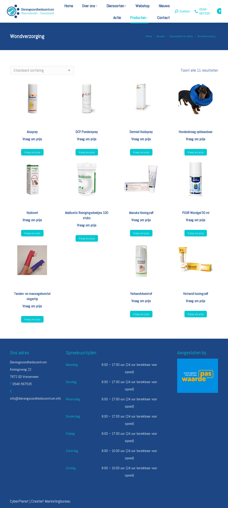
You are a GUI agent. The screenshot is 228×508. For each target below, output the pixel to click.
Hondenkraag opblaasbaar (195, 132)
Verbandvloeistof (141, 294)
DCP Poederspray (87, 132)
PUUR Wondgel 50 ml (195, 213)
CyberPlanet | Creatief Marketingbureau (40, 501)
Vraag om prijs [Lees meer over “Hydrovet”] (32, 233)
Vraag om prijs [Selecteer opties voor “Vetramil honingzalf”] (196, 314)
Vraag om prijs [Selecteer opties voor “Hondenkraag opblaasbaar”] (196, 152)
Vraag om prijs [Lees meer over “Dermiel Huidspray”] (141, 152)
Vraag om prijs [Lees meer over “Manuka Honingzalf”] (141, 233)
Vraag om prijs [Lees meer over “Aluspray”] (32, 152)
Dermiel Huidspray (141, 132)
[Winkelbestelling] (42, 70)
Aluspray (32, 132)
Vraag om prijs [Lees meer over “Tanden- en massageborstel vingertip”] (32, 319)
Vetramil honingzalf (195, 294)
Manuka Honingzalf (141, 213)
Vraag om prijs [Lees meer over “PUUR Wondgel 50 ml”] (196, 233)
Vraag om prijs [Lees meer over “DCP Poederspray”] (87, 152)
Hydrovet (32, 213)
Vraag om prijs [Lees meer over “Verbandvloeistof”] (141, 314)
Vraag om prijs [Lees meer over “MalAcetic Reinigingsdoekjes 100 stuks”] (87, 238)
